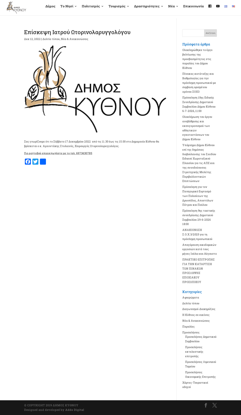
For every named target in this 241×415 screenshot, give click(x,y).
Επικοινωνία (193, 9)
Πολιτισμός (91, 9)
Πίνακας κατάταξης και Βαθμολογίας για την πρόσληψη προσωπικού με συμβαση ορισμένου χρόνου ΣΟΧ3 (199, 82)
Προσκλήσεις (191, 332)
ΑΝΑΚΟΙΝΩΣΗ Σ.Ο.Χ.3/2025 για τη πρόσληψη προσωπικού (197, 234)
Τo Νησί (66, 9)
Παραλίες (188, 326)
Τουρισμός (117, 9)
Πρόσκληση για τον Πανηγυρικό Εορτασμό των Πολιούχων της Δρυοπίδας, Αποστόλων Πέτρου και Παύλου (197, 196)
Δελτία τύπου (51, 39)
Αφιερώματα (190, 297)
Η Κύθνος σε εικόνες (196, 315)
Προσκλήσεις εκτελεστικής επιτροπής (194, 351)
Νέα (171, 9)
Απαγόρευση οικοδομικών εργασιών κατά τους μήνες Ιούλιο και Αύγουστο (199, 249)
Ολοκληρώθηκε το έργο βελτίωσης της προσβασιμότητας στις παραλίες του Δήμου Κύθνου (197, 59)
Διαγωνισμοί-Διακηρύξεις (198, 309)
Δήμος (50, 9)
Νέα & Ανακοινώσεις (74, 39)
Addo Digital (74, 410)
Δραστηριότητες (147, 9)
